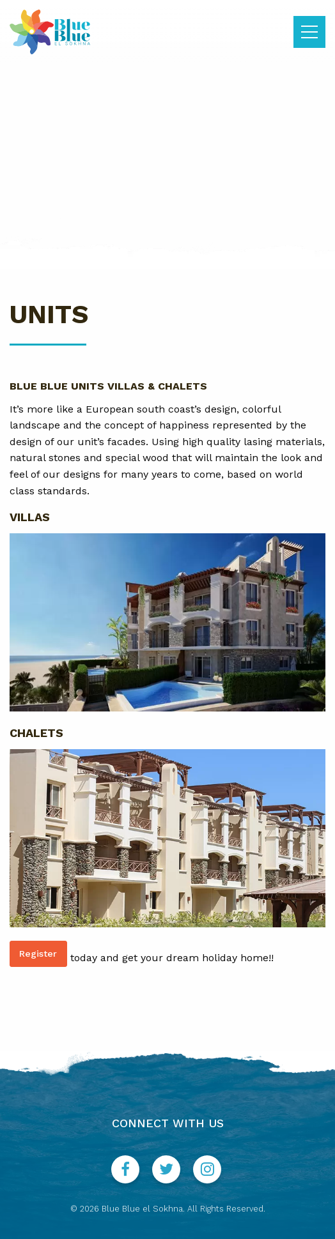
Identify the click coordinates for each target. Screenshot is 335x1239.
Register (38, 953)
